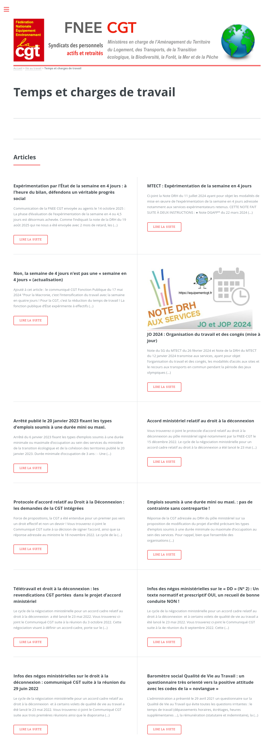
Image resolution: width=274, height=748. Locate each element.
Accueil (17, 68)
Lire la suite (30, 239)
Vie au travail (33, 68)
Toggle (9, 9)
